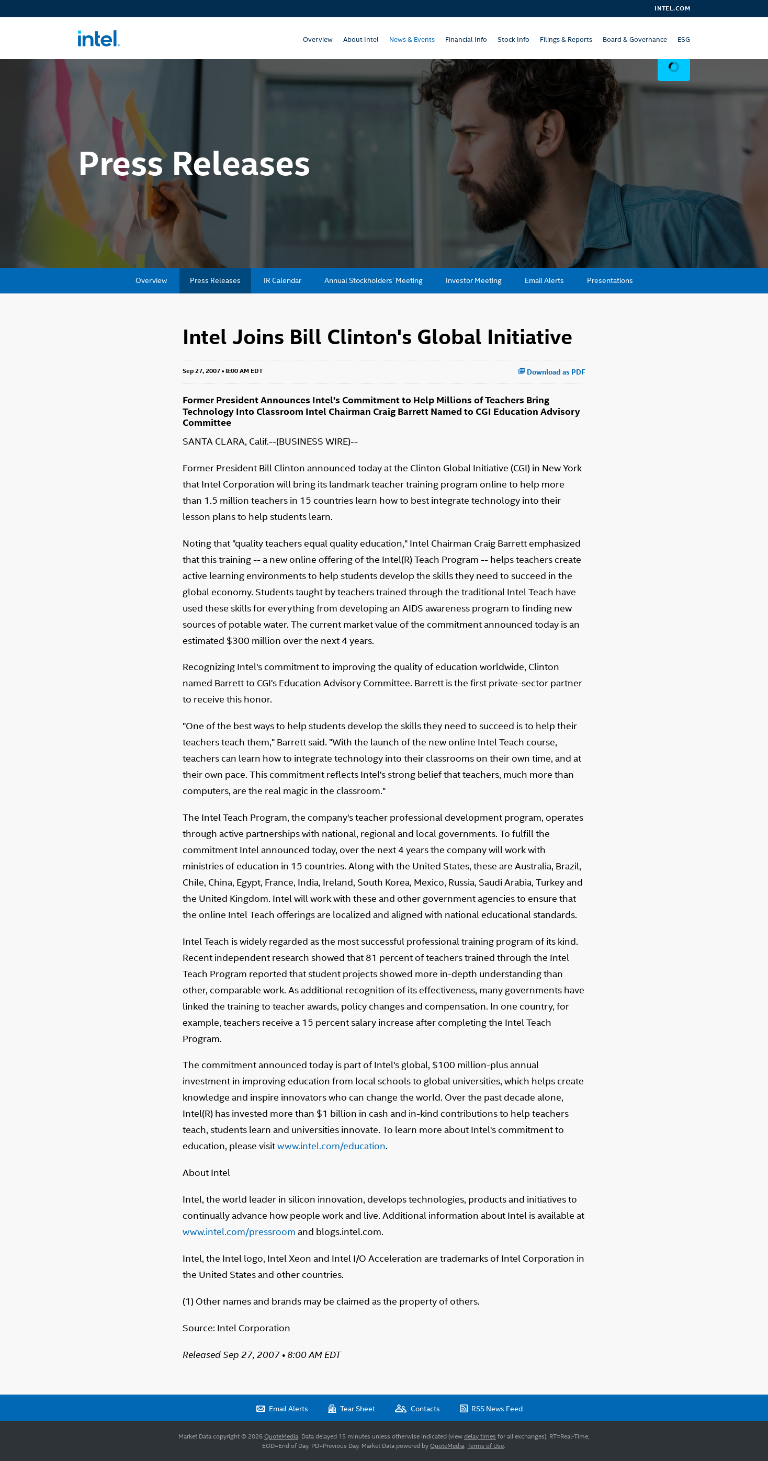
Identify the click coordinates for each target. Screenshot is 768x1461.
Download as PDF (551, 372)
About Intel (361, 39)
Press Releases (215, 280)
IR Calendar (282, 280)
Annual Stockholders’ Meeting (373, 280)
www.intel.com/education (331, 1146)
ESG (683, 39)
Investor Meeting (474, 280)
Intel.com (672, 8)
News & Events (412, 39)
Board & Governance (635, 39)
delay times (480, 1436)
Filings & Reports (566, 39)
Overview (318, 39)
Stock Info (513, 39)
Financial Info (466, 39)
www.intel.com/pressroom (239, 1232)
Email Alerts (544, 280)
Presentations (610, 280)
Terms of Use (485, 1446)
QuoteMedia (281, 1436)
